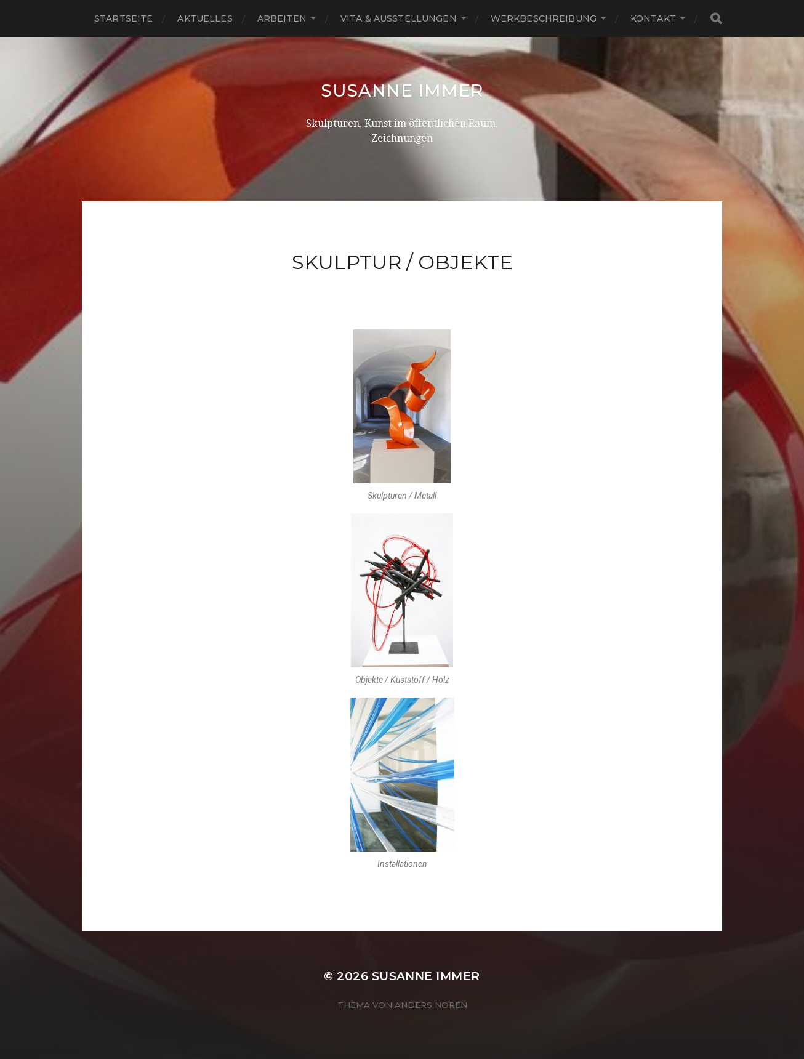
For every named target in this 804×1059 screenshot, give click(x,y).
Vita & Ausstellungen (398, 18)
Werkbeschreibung (544, 18)
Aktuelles (204, 18)
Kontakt (653, 18)
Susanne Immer (402, 90)
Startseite (123, 18)
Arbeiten (282, 18)
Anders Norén (431, 1005)
